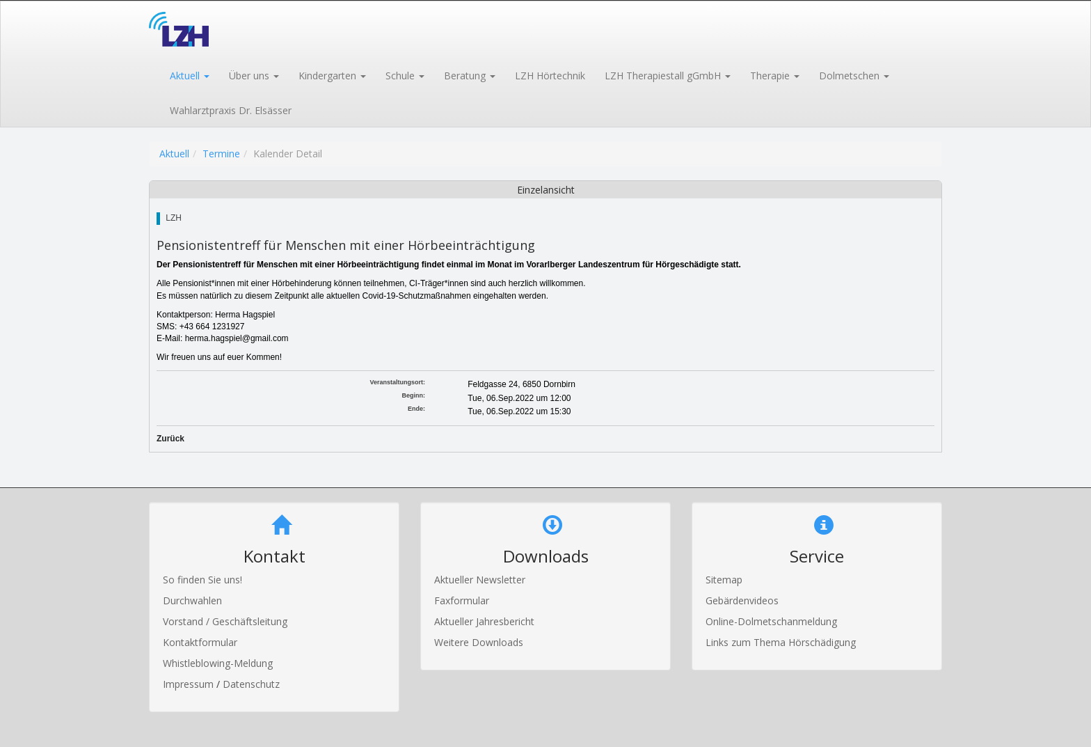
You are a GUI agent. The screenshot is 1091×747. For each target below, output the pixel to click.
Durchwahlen (192, 600)
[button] (188, 74)
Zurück (170, 438)
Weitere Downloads (478, 642)
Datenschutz (251, 684)
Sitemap (724, 579)
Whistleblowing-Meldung (218, 663)
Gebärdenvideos (742, 600)
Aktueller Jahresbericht (484, 621)
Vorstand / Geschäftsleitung (225, 621)
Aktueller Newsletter (479, 579)
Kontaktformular (200, 642)
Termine (221, 153)
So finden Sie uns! (202, 579)
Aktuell (174, 153)
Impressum (189, 684)
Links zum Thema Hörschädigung (781, 642)
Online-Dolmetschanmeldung (771, 621)
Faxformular (461, 600)
